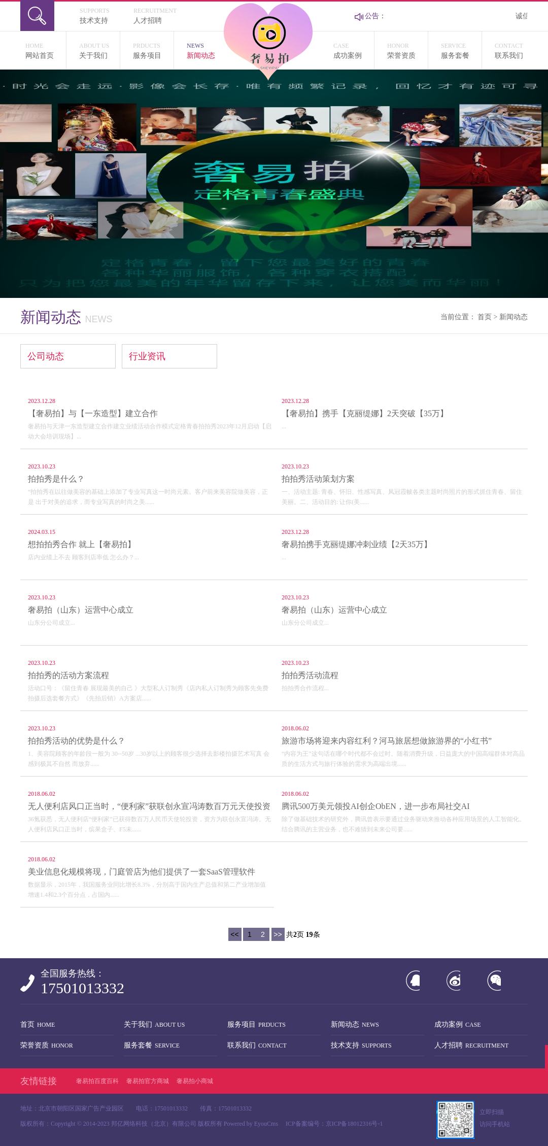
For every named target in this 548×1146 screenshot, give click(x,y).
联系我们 (511, 50)
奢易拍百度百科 (97, 1081)
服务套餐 (461, 50)
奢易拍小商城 (195, 1081)
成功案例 (353, 50)
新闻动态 (207, 50)
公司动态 (45, 356)
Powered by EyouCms (250, 1123)
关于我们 (99, 50)
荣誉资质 (407, 50)
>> (277, 934)
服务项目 (153, 50)
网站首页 (45, 50)
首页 (484, 317)
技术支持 (106, 15)
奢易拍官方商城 (147, 1081)
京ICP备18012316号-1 (354, 1123)
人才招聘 (160, 15)
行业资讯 (147, 356)
